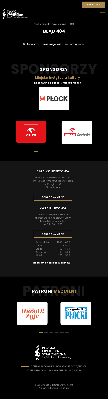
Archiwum (75, 370)
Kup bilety (94, 5)
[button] (46, 332)
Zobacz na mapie (54, 198)
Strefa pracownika (42, 366)
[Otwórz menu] (102, 13)
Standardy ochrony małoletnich (47, 370)
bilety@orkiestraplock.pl (53, 221)
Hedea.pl (64, 388)
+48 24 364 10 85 (53, 224)
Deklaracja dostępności (71, 366)
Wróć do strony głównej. (71, 44)
